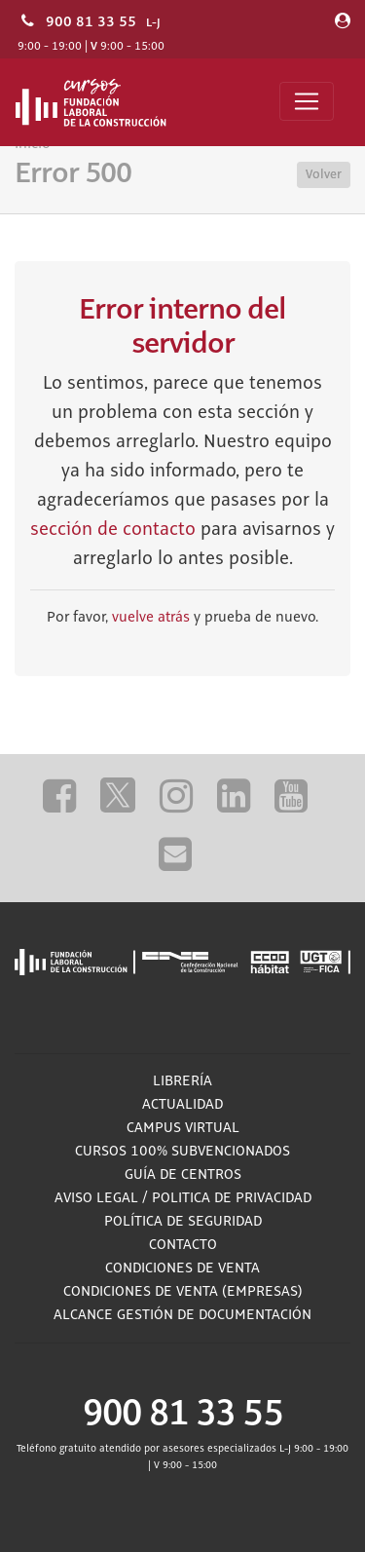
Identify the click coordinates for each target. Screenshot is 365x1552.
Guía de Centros (183, 1175)
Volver (324, 174)
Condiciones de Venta (182, 1268)
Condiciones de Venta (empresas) (183, 1292)
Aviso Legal (96, 1198)
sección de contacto (113, 530)
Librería (182, 1081)
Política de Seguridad (183, 1222)
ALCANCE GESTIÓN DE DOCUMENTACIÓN (182, 1315)
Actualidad (182, 1105)
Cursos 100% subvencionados (182, 1151)
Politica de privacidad (231, 1198)
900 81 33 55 (91, 21)
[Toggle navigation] (306, 101)
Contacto (183, 1245)
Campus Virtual (183, 1128)
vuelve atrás (151, 617)
